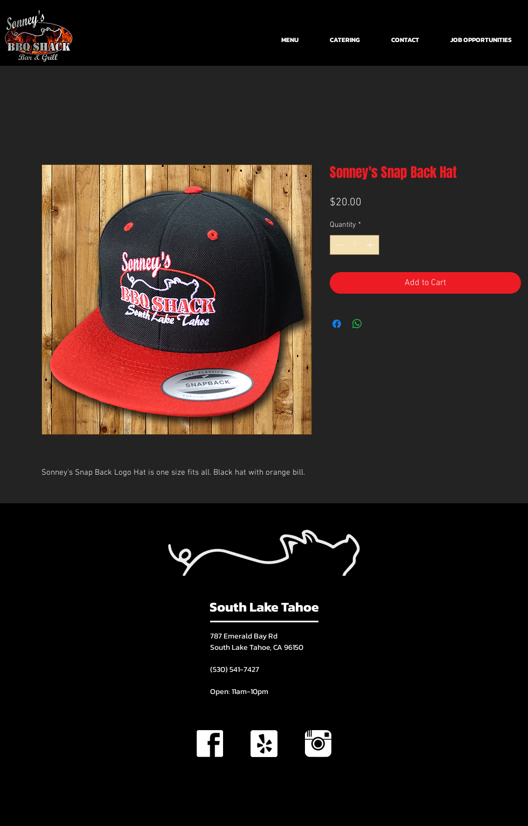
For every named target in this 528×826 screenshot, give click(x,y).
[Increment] (371, 244)
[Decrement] (338, 244)
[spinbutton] (354, 244)
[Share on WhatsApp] (357, 323)
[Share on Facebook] (336, 323)
